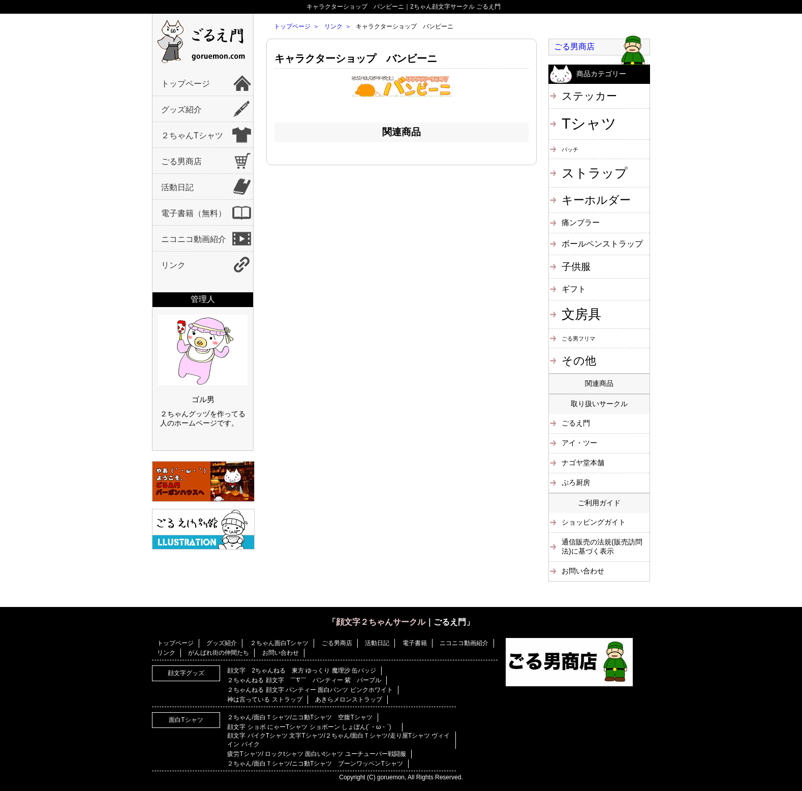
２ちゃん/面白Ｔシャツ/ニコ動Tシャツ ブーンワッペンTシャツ (315, 763)
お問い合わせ (583, 571)
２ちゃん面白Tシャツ (279, 643)
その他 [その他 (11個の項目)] (579, 360)
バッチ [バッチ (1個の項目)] (570, 149)
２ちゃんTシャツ (192, 135)
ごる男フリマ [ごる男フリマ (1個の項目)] (578, 339)
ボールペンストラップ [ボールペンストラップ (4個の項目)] (602, 243)
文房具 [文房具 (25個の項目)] (581, 314)
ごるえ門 (576, 423)
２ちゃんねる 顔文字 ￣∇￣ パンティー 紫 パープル (304, 680)
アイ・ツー (579, 443)
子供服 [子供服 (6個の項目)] (576, 266)
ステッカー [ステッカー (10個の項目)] (589, 96)
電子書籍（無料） (193, 213)
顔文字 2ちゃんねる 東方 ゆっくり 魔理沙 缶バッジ (301, 670)
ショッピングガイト (594, 522)
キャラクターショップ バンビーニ (355, 58)
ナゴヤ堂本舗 (583, 463)
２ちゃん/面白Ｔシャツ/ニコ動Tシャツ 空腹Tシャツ (299, 717)
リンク (173, 265)
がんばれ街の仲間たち (218, 652)
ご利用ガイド (599, 503)
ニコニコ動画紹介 (193, 239)
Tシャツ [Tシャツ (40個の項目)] (589, 123)
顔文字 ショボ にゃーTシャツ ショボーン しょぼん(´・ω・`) (312, 727)
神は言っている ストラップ (264, 699)
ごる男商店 (181, 161)
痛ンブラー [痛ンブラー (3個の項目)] (581, 222)
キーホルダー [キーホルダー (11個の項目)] (596, 200)
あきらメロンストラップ (348, 699)
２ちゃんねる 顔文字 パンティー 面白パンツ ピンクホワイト (309, 689)
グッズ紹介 (181, 109)
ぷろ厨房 (576, 482)
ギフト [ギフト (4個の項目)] (574, 288)
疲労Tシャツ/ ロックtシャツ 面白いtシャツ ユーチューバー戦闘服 (316, 753)
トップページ (185, 83)
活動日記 (177, 187)
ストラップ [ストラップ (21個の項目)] (595, 173)
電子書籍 (415, 643)
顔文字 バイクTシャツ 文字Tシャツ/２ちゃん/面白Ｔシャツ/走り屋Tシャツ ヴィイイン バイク (338, 740)
